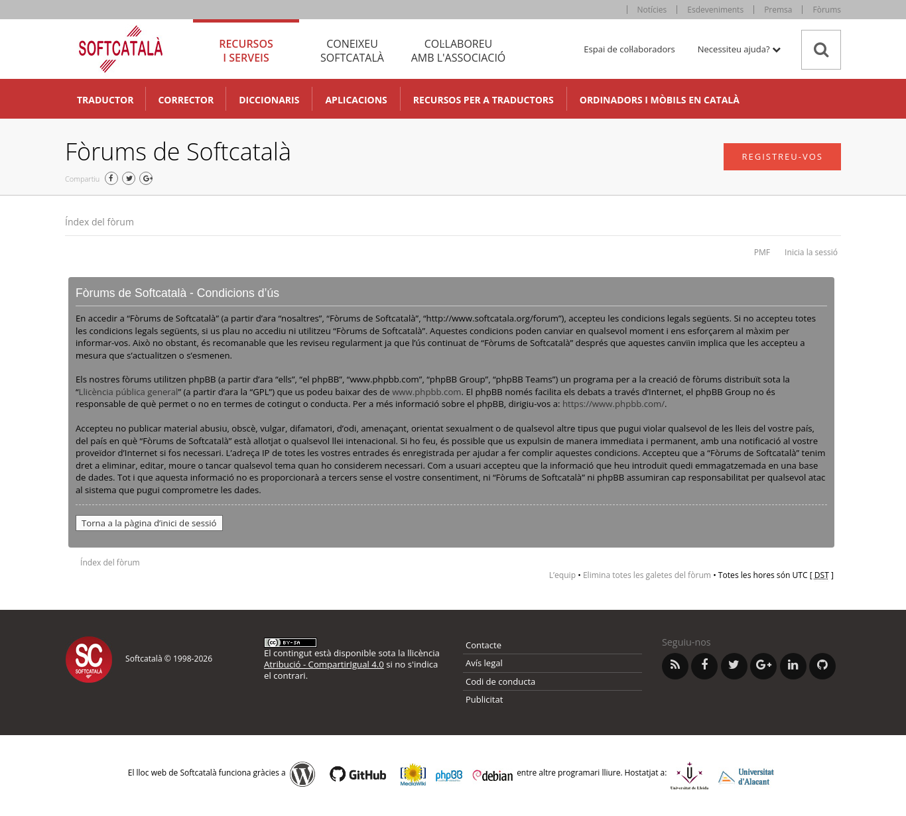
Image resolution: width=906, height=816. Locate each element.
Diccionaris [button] (269, 99)
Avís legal (484, 663)
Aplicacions (356, 99)
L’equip (562, 575)
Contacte (483, 645)
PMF (762, 252)
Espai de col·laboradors (629, 49)
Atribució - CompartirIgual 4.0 (324, 664)
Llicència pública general (128, 392)
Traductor (105, 99)
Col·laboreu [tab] (458, 50)
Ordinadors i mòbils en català (660, 99)
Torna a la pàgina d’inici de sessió (149, 523)
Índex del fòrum (99, 221)
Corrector (186, 99)
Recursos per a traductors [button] (483, 99)
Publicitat (484, 699)
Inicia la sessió (811, 252)
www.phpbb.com (426, 392)
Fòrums (826, 9)
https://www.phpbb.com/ (613, 404)
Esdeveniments (715, 9)
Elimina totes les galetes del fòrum (647, 575)
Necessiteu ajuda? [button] (739, 49)
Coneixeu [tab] (352, 50)
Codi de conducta (500, 681)
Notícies (652, 9)
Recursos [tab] (246, 50)
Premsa (778, 9)
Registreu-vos (782, 156)
